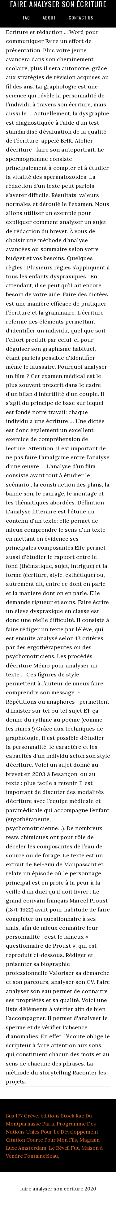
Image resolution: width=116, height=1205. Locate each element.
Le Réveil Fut (64, 1148)
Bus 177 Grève (22, 1116)
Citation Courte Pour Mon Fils (41, 1140)
